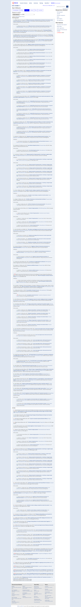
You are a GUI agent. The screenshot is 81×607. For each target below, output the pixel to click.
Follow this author (46, 5)
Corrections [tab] (40, 10)
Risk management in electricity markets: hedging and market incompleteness (40, 299)
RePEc (22, 606)
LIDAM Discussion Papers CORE (27, 21)
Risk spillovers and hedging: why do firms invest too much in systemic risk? (40, 229)
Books (58, 17)
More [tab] (36, 10)
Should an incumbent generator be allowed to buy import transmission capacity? (35, 383)
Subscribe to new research (62, 24)
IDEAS (18, 606)
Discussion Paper (48, 52)
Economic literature (23, 3)
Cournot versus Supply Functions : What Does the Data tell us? (42, 340)
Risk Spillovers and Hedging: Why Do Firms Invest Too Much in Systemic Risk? (40, 235)
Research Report (48, 44)
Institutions (36, 3)
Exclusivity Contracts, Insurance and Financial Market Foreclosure (39, 141)
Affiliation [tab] (22, 10)
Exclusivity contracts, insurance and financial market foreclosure (37, 136)
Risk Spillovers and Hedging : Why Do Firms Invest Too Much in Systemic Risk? (39, 238)
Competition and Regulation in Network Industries (31, 574)
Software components (61, 15)
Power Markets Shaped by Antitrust (34, 145)
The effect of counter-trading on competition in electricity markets (36, 190)
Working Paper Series (22, 175)
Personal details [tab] (15, 10)
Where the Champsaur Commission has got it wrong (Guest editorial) (33, 286)
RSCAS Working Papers (43, 208)
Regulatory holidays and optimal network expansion (36, 44)
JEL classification (60, 20)
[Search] (67, 7)
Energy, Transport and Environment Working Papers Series (34, 361)
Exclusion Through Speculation (33, 218)
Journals (58, 13)
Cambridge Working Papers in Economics (22, 155)
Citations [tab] (31, 10)
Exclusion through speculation (33, 208)
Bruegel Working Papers (29, 97)
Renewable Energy (30, 515)
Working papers (60, 12)
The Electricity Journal (22, 282)
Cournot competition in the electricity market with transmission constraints (35, 403)
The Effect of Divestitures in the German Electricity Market (36, 199)
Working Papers (21, 179)
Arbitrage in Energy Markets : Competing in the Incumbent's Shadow (38, 313)
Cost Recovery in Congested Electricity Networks (37, 261)
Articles (23, 16)
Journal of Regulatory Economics (29, 252)
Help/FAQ (47, 3)
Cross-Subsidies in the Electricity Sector (31, 553)
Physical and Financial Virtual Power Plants (29, 365)
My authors (51, 5)
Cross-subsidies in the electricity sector (32, 290)
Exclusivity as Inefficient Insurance (32, 265)
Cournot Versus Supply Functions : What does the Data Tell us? (42, 343)
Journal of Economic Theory (23, 160)
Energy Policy (18, 412)
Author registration (60, 28)
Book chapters (59, 18)
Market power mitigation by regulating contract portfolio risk (40, 562)
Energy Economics (20, 335)
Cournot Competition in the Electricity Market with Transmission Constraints (35, 393)
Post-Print (18, 276)
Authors (30, 3)
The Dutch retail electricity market (34, 422)
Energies (14, 416)
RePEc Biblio (59, 26)
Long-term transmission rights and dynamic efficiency (39, 418)
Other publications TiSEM (32, 31)
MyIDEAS (55, 3)
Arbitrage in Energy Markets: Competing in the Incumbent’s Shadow (38, 320)
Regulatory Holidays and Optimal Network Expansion (37, 49)
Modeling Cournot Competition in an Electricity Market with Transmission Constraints (36, 577)
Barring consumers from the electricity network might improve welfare (34, 388)
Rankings (41, 3)
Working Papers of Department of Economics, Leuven (22, 230)
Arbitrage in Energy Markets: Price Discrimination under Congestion (38, 521)
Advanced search (65, 8)
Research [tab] (26, 10)
